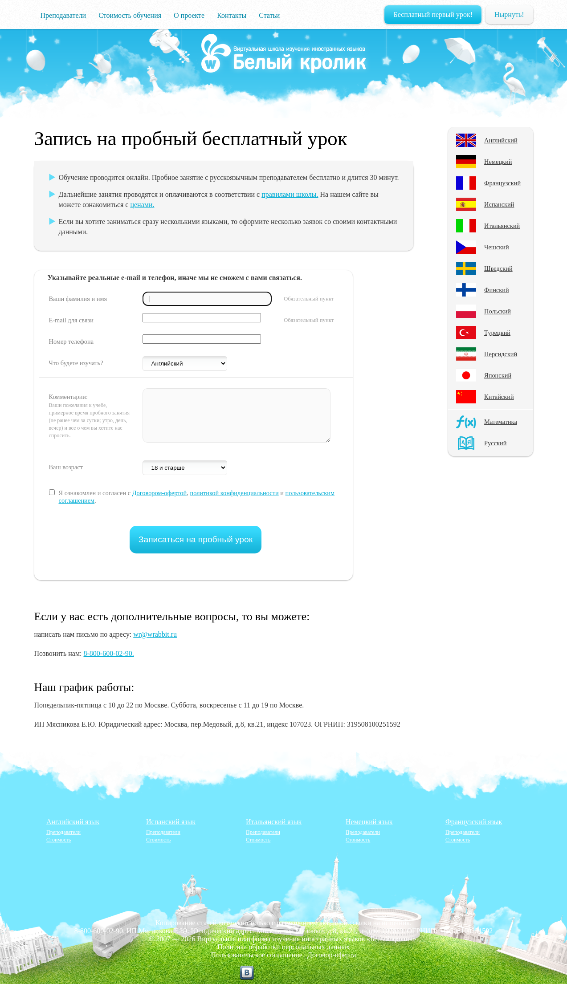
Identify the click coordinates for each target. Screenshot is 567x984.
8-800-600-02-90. (108, 653)
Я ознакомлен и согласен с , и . (197, 496)
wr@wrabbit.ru (155, 634)
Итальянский (502, 225)
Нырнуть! (509, 14)
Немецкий (498, 161)
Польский (497, 311)
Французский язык (473, 821)
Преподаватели (63, 15)
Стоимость (58, 840)
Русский (495, 443)
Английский (501, 140)
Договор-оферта (331, 955)
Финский (496, 289)
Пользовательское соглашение (256, 955)
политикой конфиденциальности (234, 492)
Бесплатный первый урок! (433, 14)
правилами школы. (289, 194)
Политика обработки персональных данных (283, 947)
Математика (500, 421)
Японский (497, 375)
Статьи (269, 15)
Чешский (496, 247)
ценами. (142, 204)
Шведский (498, 268)
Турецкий (497, 332)
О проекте (189, 15)
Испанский (499, 204)
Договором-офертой (159, 492)
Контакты (231, 15)
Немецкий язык (369, 821)
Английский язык (72, 821)
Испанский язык (171, 821)
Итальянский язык (274, 821)
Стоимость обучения (129, 15)
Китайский (499, 396)
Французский (502, 183)
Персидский (500, 354)
